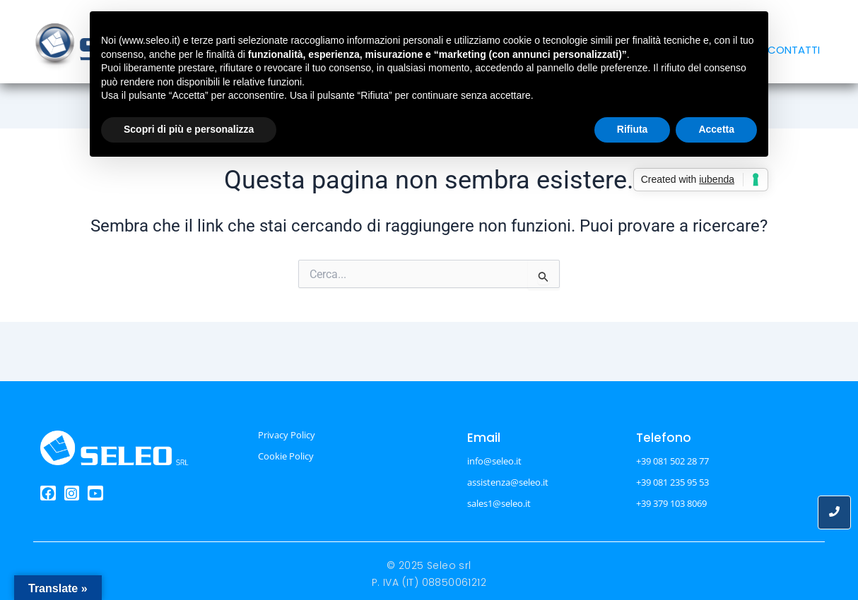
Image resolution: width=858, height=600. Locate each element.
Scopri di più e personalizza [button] (189, 129)
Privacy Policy (286, 434)
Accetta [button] (716, 129)
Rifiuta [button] (632, 129)
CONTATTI (794, 49)
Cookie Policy (286, 456)
